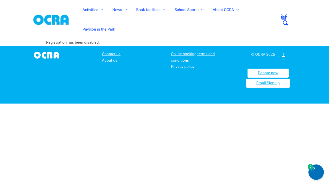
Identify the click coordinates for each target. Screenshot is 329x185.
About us (109, 45)
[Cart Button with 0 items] (316, 172)
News (121, 12)
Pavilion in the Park (255, 12)
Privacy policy (182, 51)
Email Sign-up (268, 68)
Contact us (111, 39)
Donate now (268, 58)
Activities (97, 12)
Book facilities (149, 12)
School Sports (184, 12)
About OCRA (217, 12)
